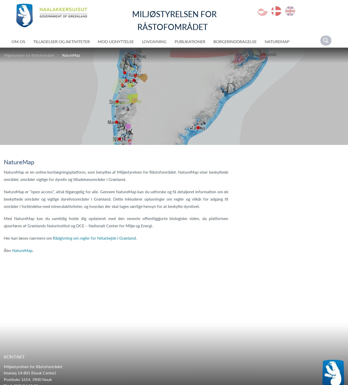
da (276, 11)
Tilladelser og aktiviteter (61, 41)
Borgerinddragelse (235, 41)
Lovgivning (154, 41)
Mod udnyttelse (116, 41)
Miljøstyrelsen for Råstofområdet (29, 55)
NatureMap (277, 41)
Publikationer (190, 41)
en (290, 11)
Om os (18, 41)
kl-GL (262, 11)
